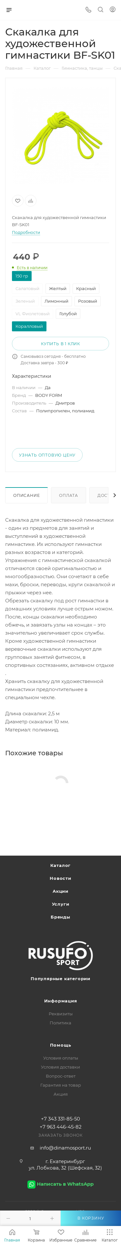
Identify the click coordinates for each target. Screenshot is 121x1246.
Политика (60, 1022)
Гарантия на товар (60, 1085)
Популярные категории (60, 978)
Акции (60, 891)
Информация (60, 1000)
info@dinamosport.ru (65, 1148)
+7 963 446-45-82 (61, 1127)
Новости (60, 878)
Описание (26, 495)
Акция (61, 1094)
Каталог (60, 865)
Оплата (68, 495)
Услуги (60, 904)
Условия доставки (60, 1067)
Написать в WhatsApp (65, 1184)
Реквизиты (61, 1013)
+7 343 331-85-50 (60, 1119)
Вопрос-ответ (61, 1076)
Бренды (60, 916)
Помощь (60, 1045)
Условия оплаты (60, 1057)
